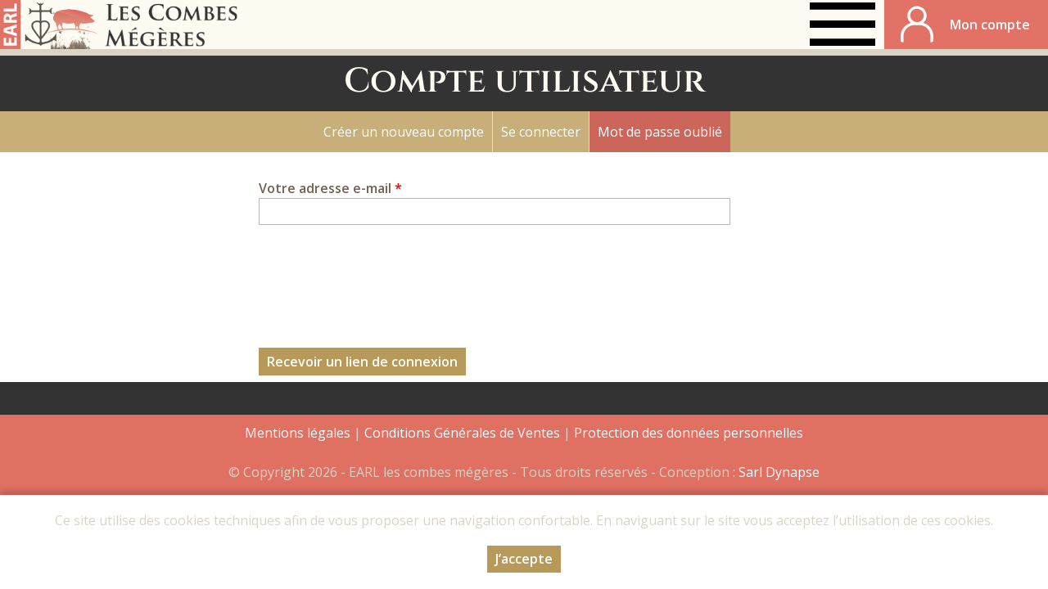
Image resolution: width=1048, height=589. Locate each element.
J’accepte (524, 559)
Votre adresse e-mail (330, 188)
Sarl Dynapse (779, 472)
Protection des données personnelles (688, 433)
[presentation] (383, 276)
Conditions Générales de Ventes (463, 433)
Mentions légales (297, 433)
